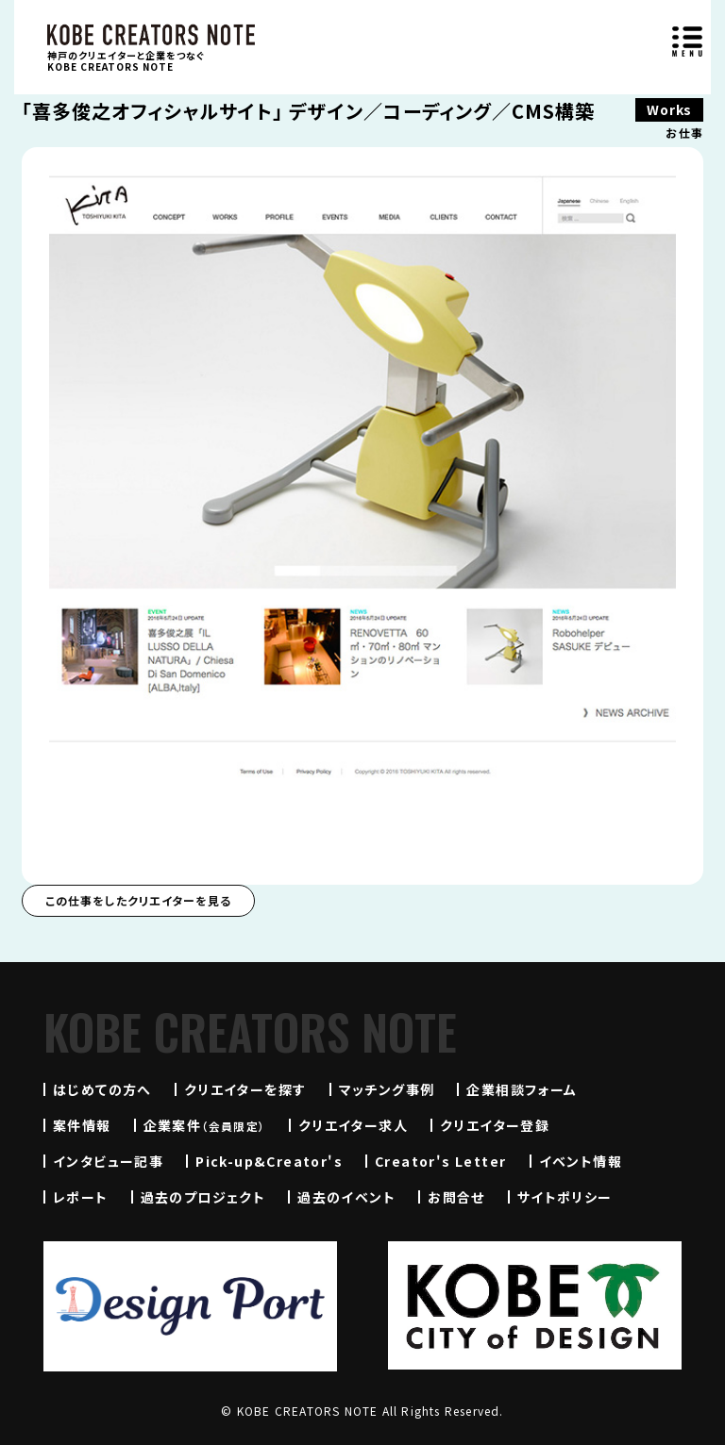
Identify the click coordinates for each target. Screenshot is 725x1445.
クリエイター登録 (494, 1125)
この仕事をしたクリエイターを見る (138, 900)
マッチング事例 (387, 1089)
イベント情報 (580, 1161)
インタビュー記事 (108, 1161)
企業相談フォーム (521, 1089)
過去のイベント (346, 1197)
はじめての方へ (102, 1089)
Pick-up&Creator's (269, 1161)
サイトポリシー (565, 1197)
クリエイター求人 (353, 1125)
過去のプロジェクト (203, 1197)
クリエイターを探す (245, 1089)
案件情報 (82, 1125)
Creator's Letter (440, 1161)
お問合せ (456, 1197)
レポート (81, 1197)
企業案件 (204, 1125)
